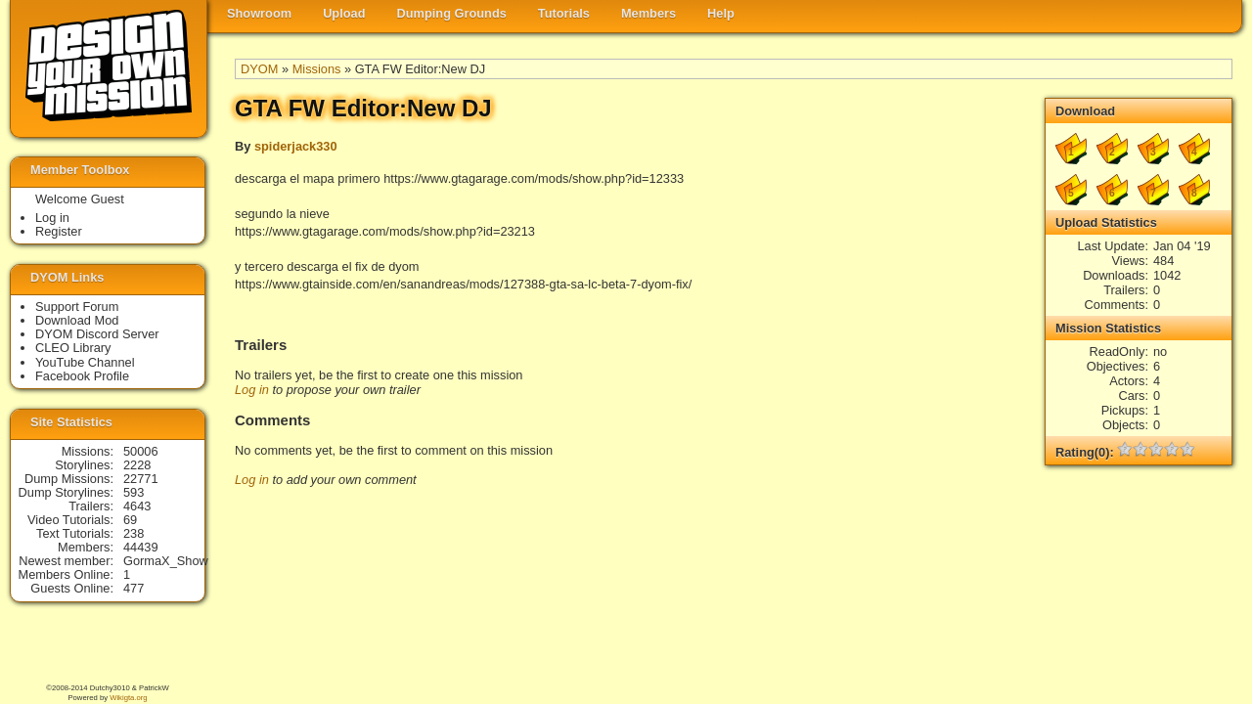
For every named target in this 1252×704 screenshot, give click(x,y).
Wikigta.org (128, 697)
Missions (316, 69)
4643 (137, 506)
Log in (252, 389)
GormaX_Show (165, 560)
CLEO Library (73, 347)
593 (133, 492)
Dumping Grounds (452, 13)
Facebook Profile (82, 376)
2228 (137, 465)
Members (648, 13)
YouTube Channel (85, 362)
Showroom (259, 13)
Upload (344, 13)
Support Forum (76, 306)
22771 (140, 478)
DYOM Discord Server (97, 334)
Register (58, 231)
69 (130, 519)
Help (721, 13)
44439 (140, 547)
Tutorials (564, 13)
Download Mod (76, 320)
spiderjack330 (295, 146)
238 (133, 533)
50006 (140, 451)
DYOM (259, 69)
